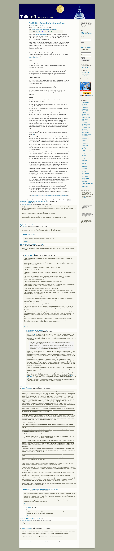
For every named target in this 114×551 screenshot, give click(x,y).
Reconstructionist (26, 204)
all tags (54, 29)
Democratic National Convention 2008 (86, 135)
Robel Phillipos (35, 29)
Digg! (37, 32)
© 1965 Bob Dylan (85, 223)
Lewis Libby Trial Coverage (85, 163)
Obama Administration (87, 169)
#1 (34, 202)
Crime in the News (86, 127)
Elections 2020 (85, 145)
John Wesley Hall (86, 75)
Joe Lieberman (85, 153)
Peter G (24, 226)
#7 (39, 387)
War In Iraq (84, 184)
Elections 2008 (85, 143)
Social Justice (85, 179)
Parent (26, 241)
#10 (57, 489)
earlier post (32, 334)
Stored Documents (86, 137)
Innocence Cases (86, 152)
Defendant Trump (86, 105)
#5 (43, 254)
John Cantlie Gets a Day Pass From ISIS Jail (42, 195)
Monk (84, 197)
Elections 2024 (85, 110)
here (33, 134)
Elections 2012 (85, 109)
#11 (34, 507)
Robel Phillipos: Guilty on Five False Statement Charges (33, 201)
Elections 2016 (85, 107)
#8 (41, 518)
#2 (34, 225)
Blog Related (85, 119)
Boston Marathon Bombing (45, 29)
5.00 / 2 (30, 234)
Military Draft (84, 166)
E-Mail (82, 33)
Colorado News (85, 102)
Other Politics (85, 176)
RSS (89, 32)
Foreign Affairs (85, 147)
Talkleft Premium (85, 178)
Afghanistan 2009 (86, 117)
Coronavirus (84, 104)
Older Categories (85, 173)
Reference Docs (85, 114)
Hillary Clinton (85, 148)
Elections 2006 (85, 142)
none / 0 (42, 330)
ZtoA (23, 245)
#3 (33, 234)
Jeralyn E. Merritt (85, 67)
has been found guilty (41, 34)
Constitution (84, 122)
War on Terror (85, 186)
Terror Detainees (85, 132)
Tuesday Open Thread (61, 195)
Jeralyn (32, 25)
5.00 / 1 (30, 202)
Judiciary (84, 155)
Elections (84, 140)
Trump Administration (86, 115)
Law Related (84, 158)
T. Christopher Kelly (86, 74)
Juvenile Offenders (86, 157)
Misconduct (84, 168)
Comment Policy (88, 33)
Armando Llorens (85, 72)
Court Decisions (85, 125)
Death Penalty (85, 130)
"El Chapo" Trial (85, 138)
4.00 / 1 (40, 254)
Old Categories (85, 174)
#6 (46, 330)
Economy (84, 112)
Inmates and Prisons (86, 150)
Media (83, 164)
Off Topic (84, 171)
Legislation (84, 160)
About (86, 32)
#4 (42, 244)
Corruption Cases (86, 124)
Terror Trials (41, 25)
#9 (40, 527)
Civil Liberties (85, 120)
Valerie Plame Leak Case (87, 183)
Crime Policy (84, 129)
